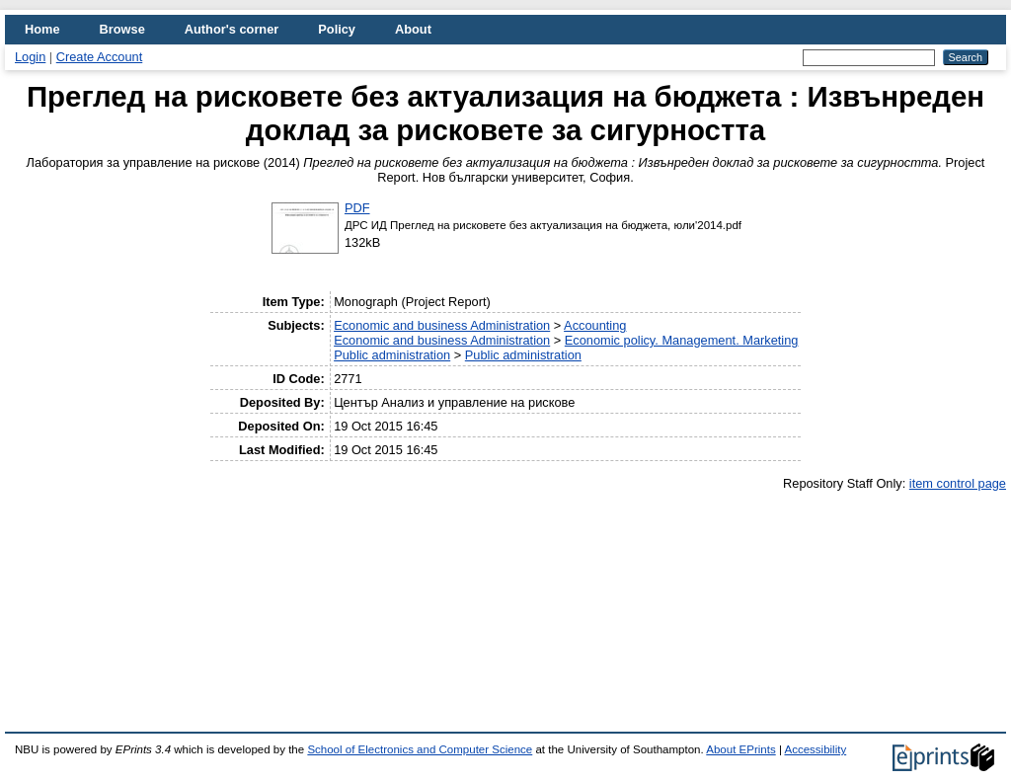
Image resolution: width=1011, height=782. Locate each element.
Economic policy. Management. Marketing (682, 340)
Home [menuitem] (42, 29)
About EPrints (740, 749)
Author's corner (231, 29)
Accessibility (815, 749)
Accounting (595, 325)
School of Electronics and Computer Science (419, 749)
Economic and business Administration (442, 325)
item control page (957, 483)
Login (30, 56)
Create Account (99, 56)
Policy (336, 29)
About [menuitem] (413, 29)
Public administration (392, 355)
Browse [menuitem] (122, 29)
